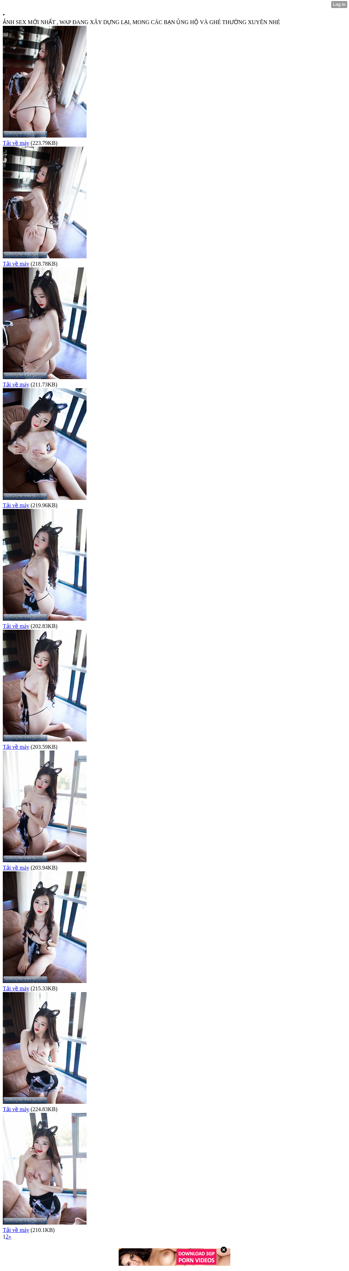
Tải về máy (16, 143)
